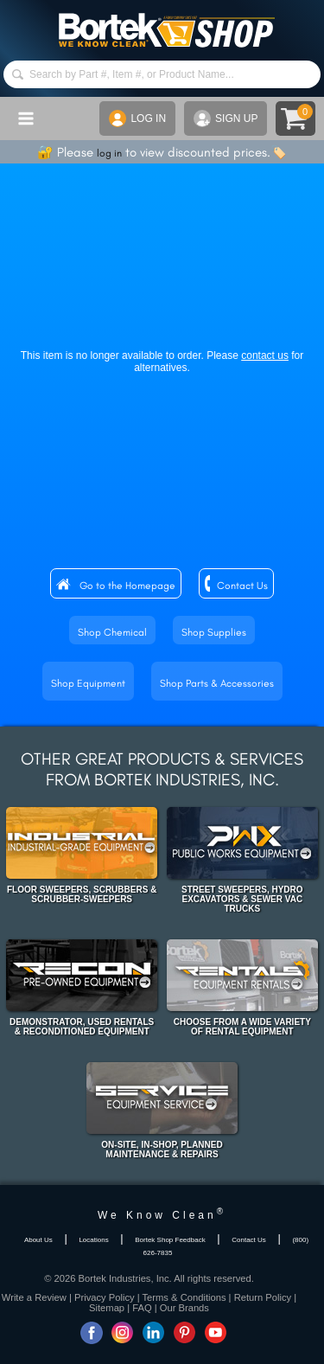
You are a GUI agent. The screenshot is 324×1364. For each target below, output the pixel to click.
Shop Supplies (213, 632)
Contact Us (242, 586)
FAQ (141, 1308)
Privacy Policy (104, 1297)
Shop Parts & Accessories (217, 683)
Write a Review (34, 1297)
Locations (93, 1240)
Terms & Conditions (184, 1297)
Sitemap (106, 1308)
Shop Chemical (112, 632)
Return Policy (263, 1297)
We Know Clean (162, 1215)
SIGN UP (225, 118)
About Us (38, 1240)
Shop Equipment (88, 683)
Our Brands (184, 1308)
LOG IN (137, 118)
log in (109, 153)
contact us (265, 355)
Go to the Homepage (127, 586)
